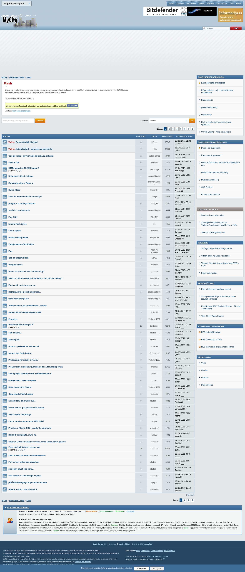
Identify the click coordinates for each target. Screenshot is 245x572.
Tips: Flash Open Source (212, 231)
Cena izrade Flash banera (20, 394)
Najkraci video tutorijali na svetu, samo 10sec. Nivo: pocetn (37, 442)
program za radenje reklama (21, 203)
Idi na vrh (191, 495)
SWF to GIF (13, 162)
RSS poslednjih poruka (211, 255)
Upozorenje (206, 310)
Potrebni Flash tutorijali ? (20, 324)
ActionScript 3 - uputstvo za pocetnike (33, 149)
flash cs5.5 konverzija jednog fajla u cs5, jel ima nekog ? (35, 278)
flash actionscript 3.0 (18, 299)
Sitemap (112, 544)
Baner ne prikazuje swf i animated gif (26, 271)
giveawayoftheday (209, 302)
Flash (29, 77)
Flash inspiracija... (209, 188)
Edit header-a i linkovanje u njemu (24, 475)
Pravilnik (210, 3)
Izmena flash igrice (17, 224)
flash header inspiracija (19, 414)
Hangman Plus (15, 265)
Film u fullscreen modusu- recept (216, 204)
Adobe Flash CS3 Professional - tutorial (27, 305)
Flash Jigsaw (14, 230)
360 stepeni (14, 339)
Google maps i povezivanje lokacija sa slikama (30, 156)
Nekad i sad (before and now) (214, 368)
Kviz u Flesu (14, 190)
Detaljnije (130, 511)
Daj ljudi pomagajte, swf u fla (22, 435)
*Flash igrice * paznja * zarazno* (215, 171)
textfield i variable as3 (19, 210)
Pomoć (239, 3)
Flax (10, 251)
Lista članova (222, 3)
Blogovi (202, 3)
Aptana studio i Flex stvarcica (22, 489)
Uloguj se (180, 3)
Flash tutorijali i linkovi (27, 142)
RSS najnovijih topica (210, 247)
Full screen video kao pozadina (23, 462)
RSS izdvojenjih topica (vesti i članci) (217, 262)
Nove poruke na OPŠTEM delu (212, 337)
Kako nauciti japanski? (211, 350)
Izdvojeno (203, 158)
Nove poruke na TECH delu (211, 272)
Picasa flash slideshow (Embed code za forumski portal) (35, 367)
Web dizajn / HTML (16, 77)
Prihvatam (141, 568)
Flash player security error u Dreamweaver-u (29, 373)
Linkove (204, 420)
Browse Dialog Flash (18, 237)
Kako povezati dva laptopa (213, 278)
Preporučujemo (206, 199)
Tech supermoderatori (21, 111)
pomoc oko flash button (19, 353)
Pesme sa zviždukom (210, 343)
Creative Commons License (158, 556)
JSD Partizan (207, 382)
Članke (204, 413)
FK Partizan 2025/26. (210, 390)
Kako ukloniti (207, 295)
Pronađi (40, 121)
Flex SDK (12, 217)
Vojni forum (145, 551)
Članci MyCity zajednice (142, 544)
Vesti (203, 406)
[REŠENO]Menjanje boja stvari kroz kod (27, 482)
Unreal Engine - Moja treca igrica (216, 327)
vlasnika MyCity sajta (83, 562)
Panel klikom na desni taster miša (24, 312)
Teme (7, 137)
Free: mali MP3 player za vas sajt (24, 447)
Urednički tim (124, 544)
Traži (231, 3)
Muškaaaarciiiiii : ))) (210, 375)
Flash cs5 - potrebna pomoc (21, 285)
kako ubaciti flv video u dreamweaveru (27, 455)
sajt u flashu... (15, 333)
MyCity (171, 3)
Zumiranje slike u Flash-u (20, 183)
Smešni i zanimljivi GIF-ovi (213, 147)
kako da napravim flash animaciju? (25, 196)
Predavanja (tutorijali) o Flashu (23, 360)
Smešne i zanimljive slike (212, 130)
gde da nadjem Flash (18, 258)
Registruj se (191, 3)
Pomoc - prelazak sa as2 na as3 (23, 346)
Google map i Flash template (22, 380)
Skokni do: (144, 121)
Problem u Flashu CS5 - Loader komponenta (29, 428)
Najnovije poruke (100, 544)
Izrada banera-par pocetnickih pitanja (26, 408)
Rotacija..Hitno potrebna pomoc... (24, 292)
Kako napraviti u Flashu (19, 387)
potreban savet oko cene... (21, 469)
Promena (12, 319)
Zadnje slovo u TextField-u (21, 244)
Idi (192, 121)
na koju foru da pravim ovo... (22, 401)
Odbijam (157, 568)
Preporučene (207, 428)
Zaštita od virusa (157, 551)
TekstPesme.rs (169, 551)
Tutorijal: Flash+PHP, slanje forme (216, 164)
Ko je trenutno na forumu (18, 507)
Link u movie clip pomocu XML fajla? (26, 421)
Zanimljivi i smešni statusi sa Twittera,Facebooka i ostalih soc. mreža (219, 139)
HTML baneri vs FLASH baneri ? (23, 168)
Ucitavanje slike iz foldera (20, 176)
